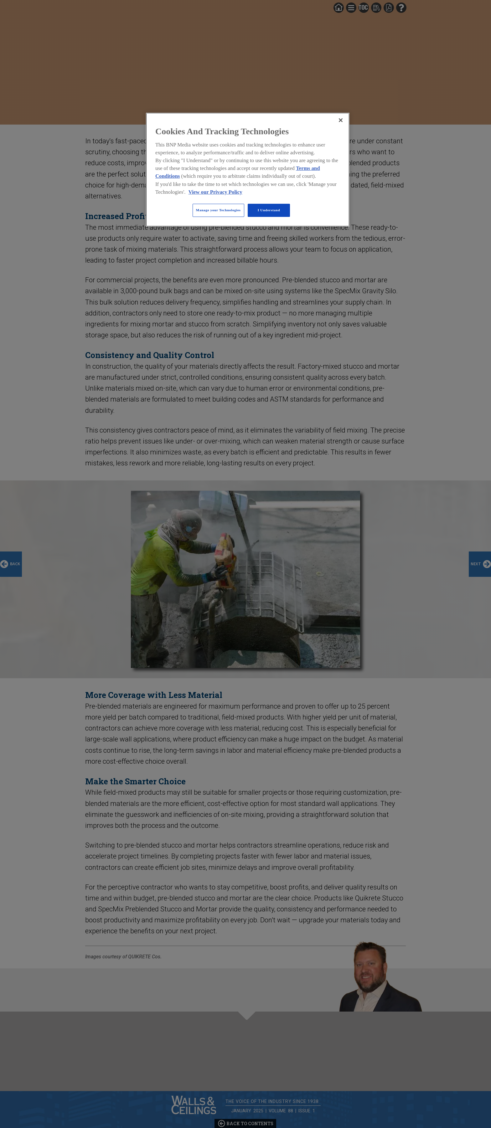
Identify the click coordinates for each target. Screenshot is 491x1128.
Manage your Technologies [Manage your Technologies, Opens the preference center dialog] (218, 210)
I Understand (269, 210)
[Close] (341, 120)
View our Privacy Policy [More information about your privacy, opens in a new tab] (215, 192)
